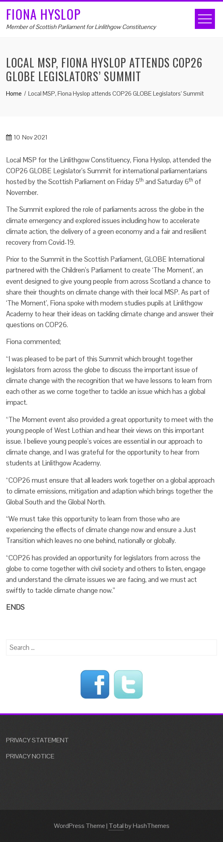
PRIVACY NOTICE (30, 756)
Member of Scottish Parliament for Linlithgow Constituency (81, 27)
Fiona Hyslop (43, 13)
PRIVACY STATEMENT (37, 740)
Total (116, 826)
